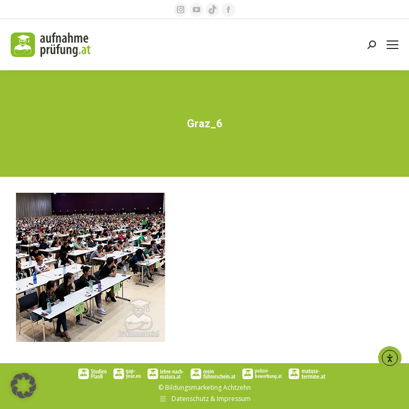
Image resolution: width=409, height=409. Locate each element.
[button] (23, 385)
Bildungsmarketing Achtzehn (208, 387)
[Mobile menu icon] (392, 44)
